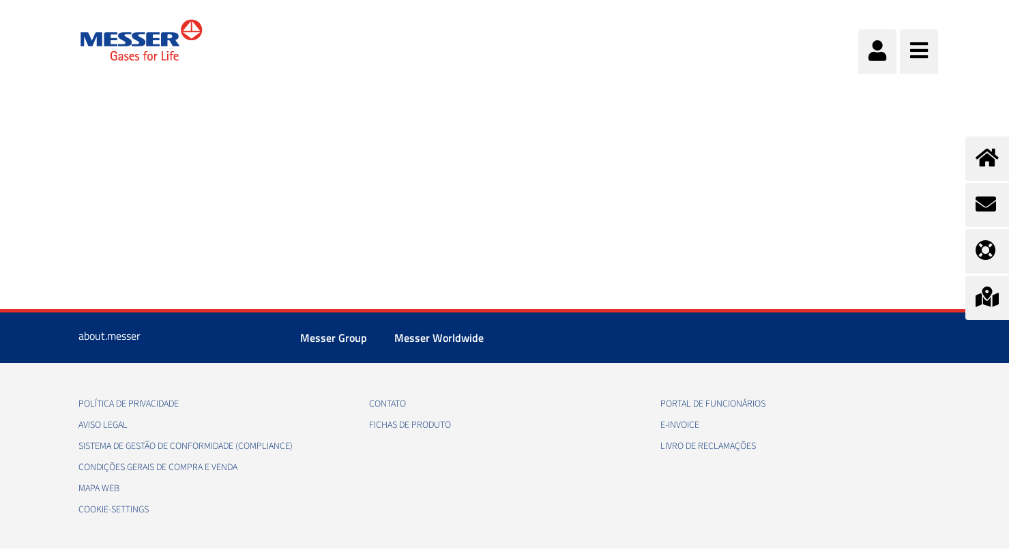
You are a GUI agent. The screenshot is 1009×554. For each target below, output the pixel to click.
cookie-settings (113, 509)
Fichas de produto (410, 425)
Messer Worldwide (439, 338)
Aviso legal (103, 425)
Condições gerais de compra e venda (157, 467)
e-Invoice (679, 425)
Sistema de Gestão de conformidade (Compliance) (185, 446)
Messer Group (333, 338)
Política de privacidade (128, 404)
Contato (387, 404)
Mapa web (98, 488)
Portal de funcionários (712, 404)
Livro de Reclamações (708, 446)
